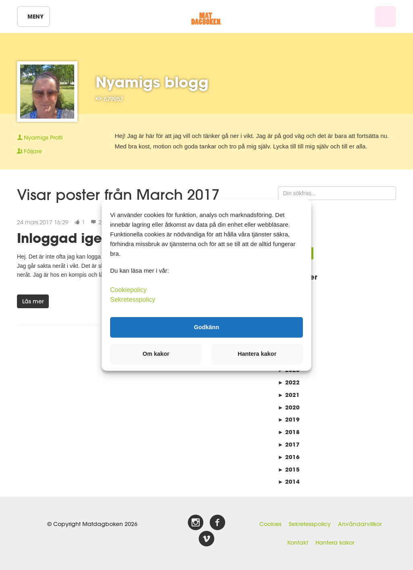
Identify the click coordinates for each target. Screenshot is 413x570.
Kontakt (297, 542)
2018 (289, 432)
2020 (289, 407)
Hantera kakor (334, 542)
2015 (289, 469)
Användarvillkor (360, 524)
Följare (29, 151)
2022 (289, 382)
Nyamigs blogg (152, 82)
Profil (40, 137)
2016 (289, 457)
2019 (289, 419)
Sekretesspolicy (310, 524)
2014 (289, 481)
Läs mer (33, 301)
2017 (289, 444)
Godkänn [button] (206, 327)
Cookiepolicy (128, 289)
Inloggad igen (63, 237)
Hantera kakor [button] (257, 354)
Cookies (270, 524)
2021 (289, 395)
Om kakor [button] (156, 354)
